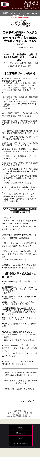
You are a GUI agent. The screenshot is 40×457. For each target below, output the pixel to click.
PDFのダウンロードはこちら (27, 47)
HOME (20, 428)
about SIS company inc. (20, 443)
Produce (20, 438)
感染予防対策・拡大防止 (17, 57)
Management (20, 433)
